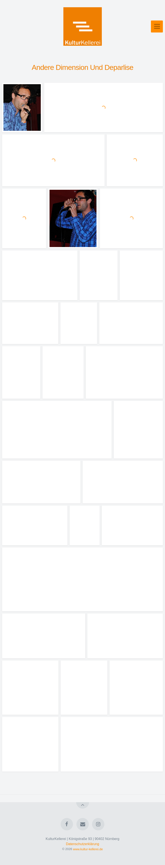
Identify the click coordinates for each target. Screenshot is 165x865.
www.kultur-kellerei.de (88, 849)
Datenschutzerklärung (82, 844)
